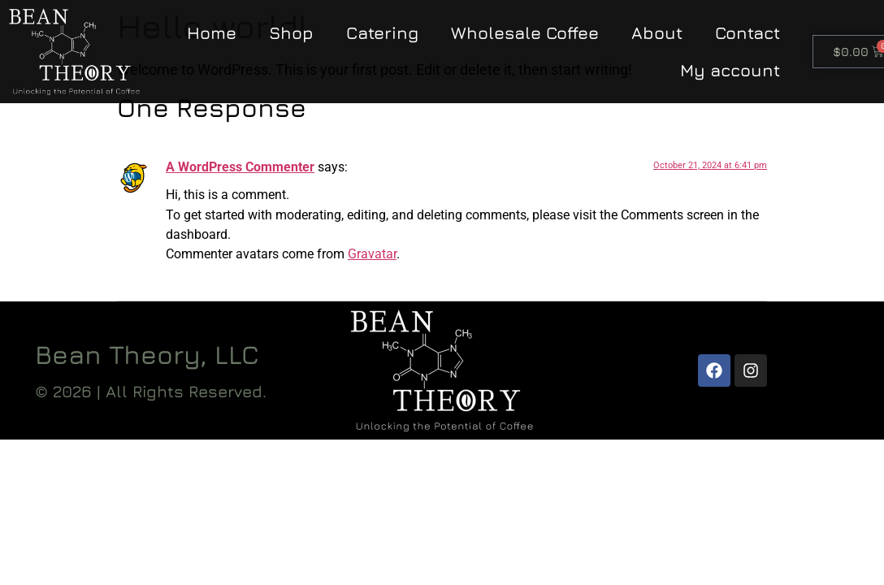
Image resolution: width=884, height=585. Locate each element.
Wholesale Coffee (525, 33)
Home (211, 33)
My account (730, 70)
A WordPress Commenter (240, 167)
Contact (747, 33)
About (656, 33)
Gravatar (372, 254)
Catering (382, 33)
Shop (291, 33)
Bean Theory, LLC (147, 354)
